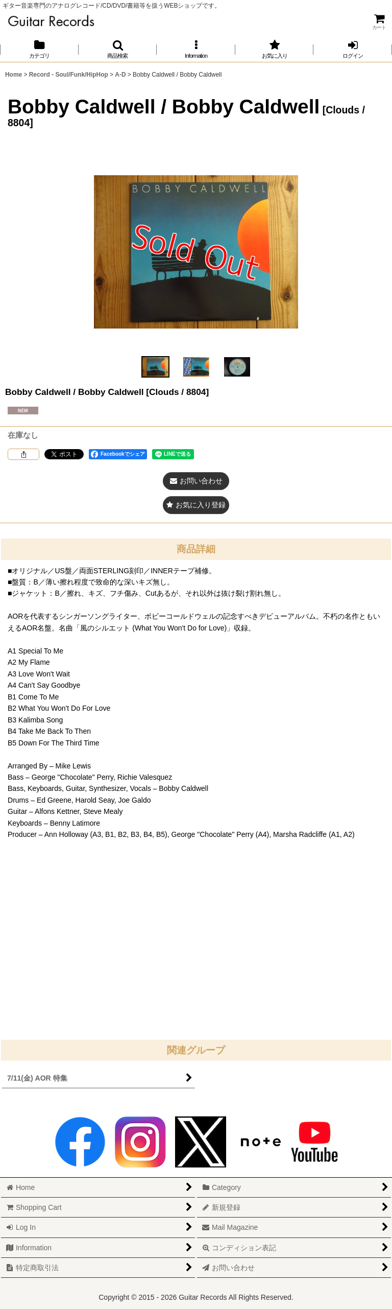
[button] (118, 49)
